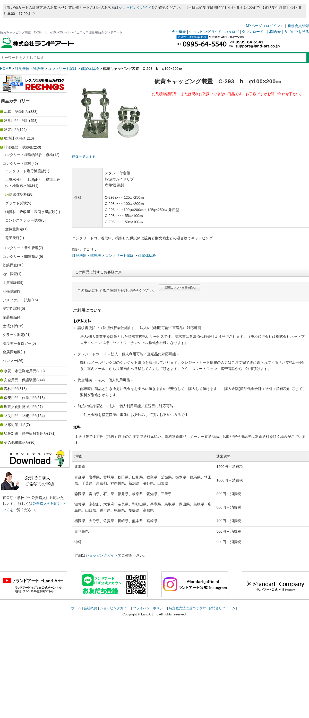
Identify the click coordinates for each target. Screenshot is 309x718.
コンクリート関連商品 (21, 257)
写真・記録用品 (16, 112)
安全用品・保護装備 (20, 380)
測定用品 (11, 130)
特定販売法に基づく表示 (187, 608)
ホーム (76, 608)
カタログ (232, 32)
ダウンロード (252, 32)
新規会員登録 (298, 26)
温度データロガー (17, 343)
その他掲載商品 (16, 442)
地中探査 (10, 274)
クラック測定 (13, 335)
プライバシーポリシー (149, 608)
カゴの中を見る (296, 32)
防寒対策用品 (14, 425)
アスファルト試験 (17, 300)
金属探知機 (12, 352)
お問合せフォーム (222, 608)
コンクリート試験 (62, 69)
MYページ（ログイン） (265, 26)
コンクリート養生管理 (21, 248)
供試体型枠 (90, 69)
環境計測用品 (14, 138)
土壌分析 (10, 326)
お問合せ (274, 32)
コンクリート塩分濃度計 (25, 171)
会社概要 (179, 32)
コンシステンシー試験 (23, 220)
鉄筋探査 (10, 265)
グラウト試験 (16, 203)
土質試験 (10, 282)
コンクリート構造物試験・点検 (28, 155)
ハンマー (10, 361)
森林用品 (11, 389)
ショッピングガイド (135, 7)
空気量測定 (14, 229)
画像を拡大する (84, 157)
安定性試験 (12, 308)
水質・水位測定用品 (20, 371)
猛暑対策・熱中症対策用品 (25, 433)
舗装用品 (10, 317)
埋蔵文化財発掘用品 (20, 407)
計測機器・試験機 (29, 69)
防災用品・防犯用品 (20, 416)
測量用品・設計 (16, 121)
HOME (5, 69)
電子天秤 (12, 238)
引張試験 (10, 291)
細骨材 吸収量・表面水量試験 (30, 212)
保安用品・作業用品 (20, 398)
